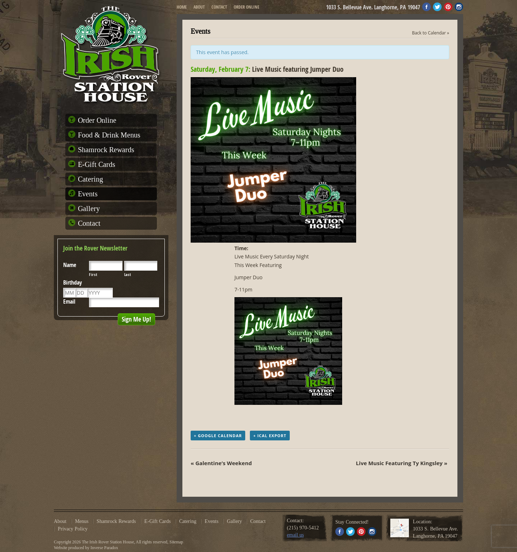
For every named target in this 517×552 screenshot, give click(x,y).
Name (69, 265)
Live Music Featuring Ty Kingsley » (401, 463)
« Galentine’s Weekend (221, 463)
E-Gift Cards (96, 164)
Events (88, 193)
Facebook (426, 7)
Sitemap (176, 542)
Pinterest (448, 7)
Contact (219, 7)
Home (182, 7)
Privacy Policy (73, 529)
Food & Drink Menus (109, 135)
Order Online (246, 7)
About (199, 7)
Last (127, 274)
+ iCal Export (269, 435)
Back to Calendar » (430, 33)
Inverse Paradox (104, 548)
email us (295, 535)
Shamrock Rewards (106, 149)
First (93, 274)
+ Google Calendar (218, 435)
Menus (81, 521)
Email (69, 301)
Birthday (72, 282)
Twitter (437, 7)
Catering (90, 179)
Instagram (459, 7)
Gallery (89, 208)
